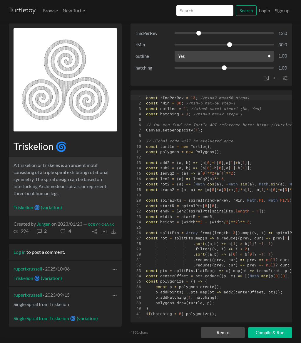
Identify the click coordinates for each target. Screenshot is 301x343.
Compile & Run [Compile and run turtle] (270, 332)
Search (246, 10)
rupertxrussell (28, 268)
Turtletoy (22, 10)
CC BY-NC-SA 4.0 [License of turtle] (101, 224)
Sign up (282, 10)
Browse (50, 10)
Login (264, 10)
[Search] (204, 10)
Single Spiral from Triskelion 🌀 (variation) (56, 318)
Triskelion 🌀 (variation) (38, 207)
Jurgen (44, 224)
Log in (20, 252)
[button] (66, 230)
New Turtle (74, 10)
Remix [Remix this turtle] (223, 332)
